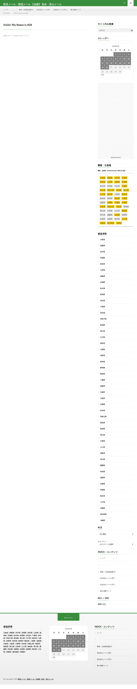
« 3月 (102, 80)
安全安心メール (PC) (66, 12)
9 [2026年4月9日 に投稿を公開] (120, 64)
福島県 (102, 281)
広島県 (102, 446)
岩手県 (102, 257)
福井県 (102, 349)
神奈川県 (103, 324)
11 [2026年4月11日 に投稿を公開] (129, 64)
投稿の (102, 609)
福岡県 (102, 483)
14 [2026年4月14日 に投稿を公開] (111, 68)
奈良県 (102, 416)
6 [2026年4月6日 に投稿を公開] (58, 646)
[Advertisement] (115, 124)
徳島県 (102, 458)
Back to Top (68, 622)
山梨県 (102, 355)
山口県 (102, 452)
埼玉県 (102, 306)
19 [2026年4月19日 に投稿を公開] (102, 72)
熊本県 (102, 501)
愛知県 (102, 379)
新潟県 (102, 330)
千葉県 (102, 312)
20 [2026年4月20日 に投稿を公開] (107, 72)
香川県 (102, 464)
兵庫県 (102, 410)
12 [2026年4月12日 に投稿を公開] (102, 68)
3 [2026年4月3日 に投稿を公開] (124, 59)
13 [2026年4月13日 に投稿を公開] (107, 68)
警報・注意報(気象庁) (28, 12)
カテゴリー (102, 547)
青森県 (102, 251)
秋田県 (102, 269)
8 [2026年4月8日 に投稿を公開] (115, 64)
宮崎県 (102, 513)
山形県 (102, 275)
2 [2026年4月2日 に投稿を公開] (120, 59)
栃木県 (102, 294)
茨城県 (102, 287)
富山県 (102, 336)
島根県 (102, 434)
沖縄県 (102, 526)
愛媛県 (102, 471)
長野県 (102, 361)
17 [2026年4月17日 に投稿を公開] (124, 68)
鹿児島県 (103, 519)
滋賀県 (102, 391)
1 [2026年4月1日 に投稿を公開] (115, 59)
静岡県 (102, 373)
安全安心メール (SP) (47, 12)
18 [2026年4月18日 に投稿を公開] (129, 68)
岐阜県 (102, 367)
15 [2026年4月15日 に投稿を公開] (116, 68)
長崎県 (102, 495)
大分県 (102, 507)
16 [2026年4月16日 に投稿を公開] (120, 68)
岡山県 (102, 440)
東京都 (102, 318)
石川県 (102, 342)
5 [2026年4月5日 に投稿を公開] (102, 64)
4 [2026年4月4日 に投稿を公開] (128, 59)
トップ (5, 12)
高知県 (102, 477)
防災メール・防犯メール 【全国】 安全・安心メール (37, 684)
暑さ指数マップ (84, 12)
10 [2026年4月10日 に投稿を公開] (124, 64)
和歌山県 (103, 422)
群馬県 (102, 300)
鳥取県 (102, 428)
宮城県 (102, 263)
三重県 (102, 385)
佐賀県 (102, 489)
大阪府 (102, 403)
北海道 (102, 245)
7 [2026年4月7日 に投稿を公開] (111, 64)
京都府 (102, 397)
